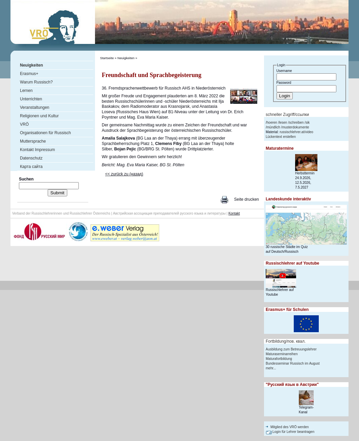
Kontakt (234, 213)
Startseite (107, 58)
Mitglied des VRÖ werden (289, 427)
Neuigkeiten (126, 58)
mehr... (271, 368)
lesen (283, 122)
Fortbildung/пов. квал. (286, 341)
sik (308, 122)
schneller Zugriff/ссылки (287, 114)
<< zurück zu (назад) (124, 174)
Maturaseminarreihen (282, 354)
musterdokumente (295, 127)
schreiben (296, 122)
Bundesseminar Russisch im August (293, 363)
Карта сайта (31, 166)
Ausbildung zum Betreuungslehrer (291, 349)
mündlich (273, 127)
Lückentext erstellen (281, 137)
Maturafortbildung (279, 359)
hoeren (272, 122)
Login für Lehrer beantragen (293, 432)
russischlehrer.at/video (296, 132)
